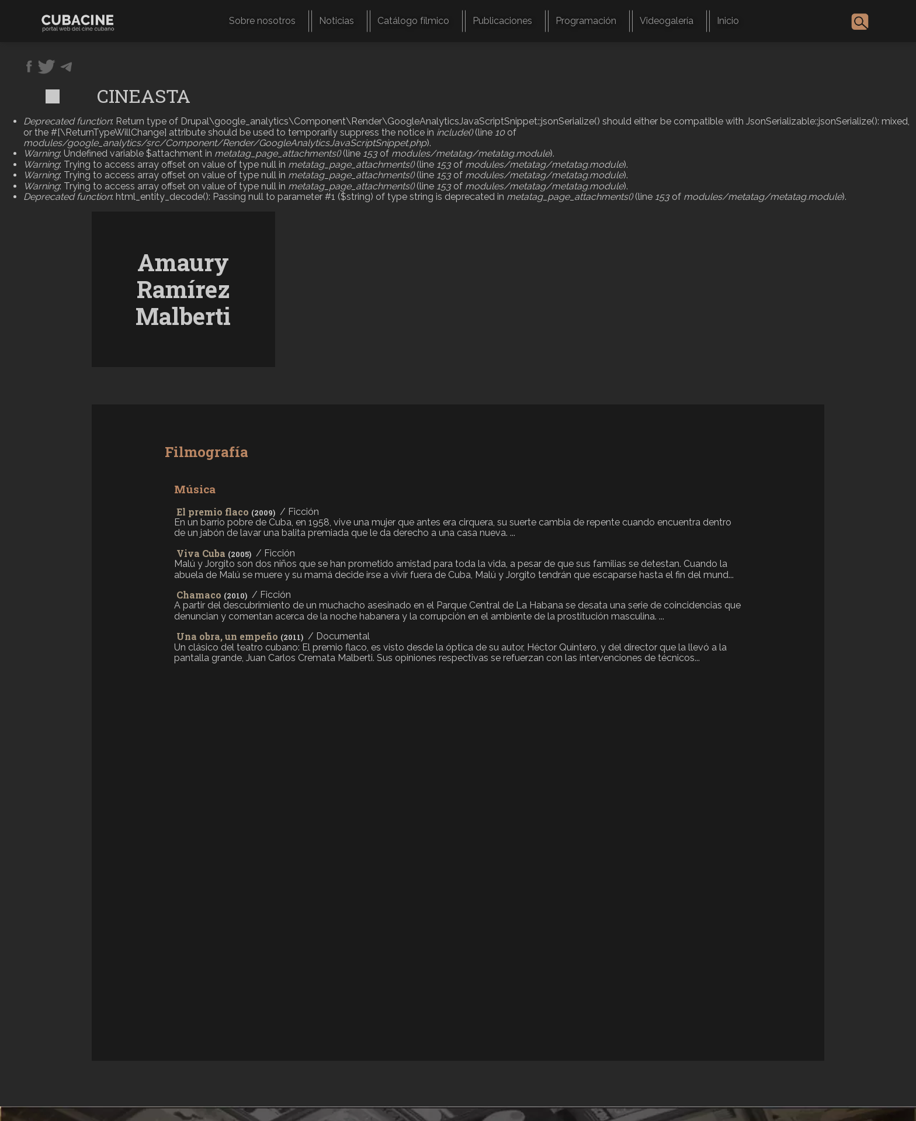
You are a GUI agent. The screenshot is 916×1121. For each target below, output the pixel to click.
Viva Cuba (200, 553)
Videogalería (666, 20)
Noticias (336, 20)
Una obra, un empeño (227, 636)
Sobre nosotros (262, 20)
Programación (586, 20)
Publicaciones (502, 20)
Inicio (728, 20)
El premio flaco (212, 512)
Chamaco (198, 595)
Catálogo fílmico (413, 20)
